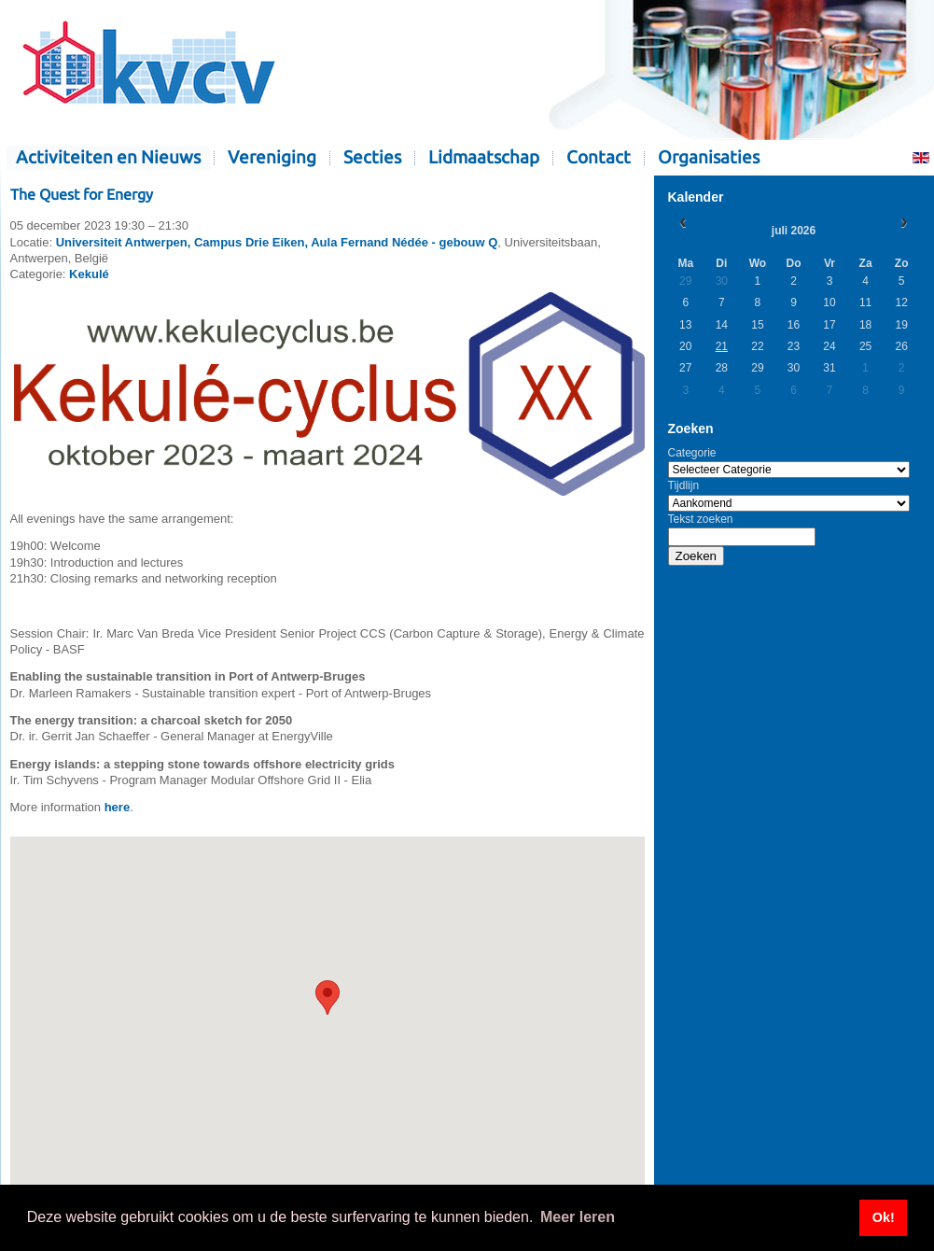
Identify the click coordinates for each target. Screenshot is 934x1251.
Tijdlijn (684, 485)
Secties (372, 157)
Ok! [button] (883, 1217)
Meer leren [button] (577, 1217)
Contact (598, 157)
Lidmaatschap (483, 157)
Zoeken (696, 556)
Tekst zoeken (700, 519)
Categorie (692, 452)
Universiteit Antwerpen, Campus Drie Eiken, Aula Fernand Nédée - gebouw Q (277, 242)
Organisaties (709, 157)
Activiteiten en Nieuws (108, 157)
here (117, 807)
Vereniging (272, 157)
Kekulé (89, 274)
